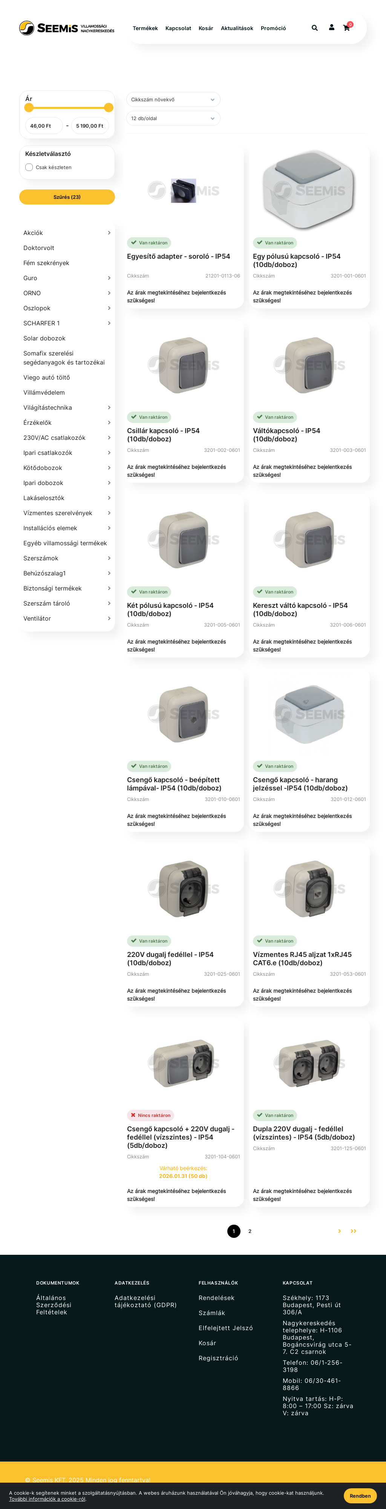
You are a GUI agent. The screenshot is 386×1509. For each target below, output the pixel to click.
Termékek (145, 28)
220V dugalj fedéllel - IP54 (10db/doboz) (170, 959)
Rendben (360, 1496)
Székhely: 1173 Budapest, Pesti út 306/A (312, 1305)
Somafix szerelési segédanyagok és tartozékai (64, 357)
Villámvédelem (44, 392)
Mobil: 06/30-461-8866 (312, 1384)
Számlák (212, 1313)
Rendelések (217, 1297)
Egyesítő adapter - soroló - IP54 (178, 256)
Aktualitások (237, 28)
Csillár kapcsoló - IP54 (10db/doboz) (163, 435)
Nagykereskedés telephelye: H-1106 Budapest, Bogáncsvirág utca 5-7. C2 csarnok (317, 1337)
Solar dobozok (44, 338)
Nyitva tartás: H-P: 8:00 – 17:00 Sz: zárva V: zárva (318, 1406)
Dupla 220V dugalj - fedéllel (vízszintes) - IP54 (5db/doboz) (304, 1133)
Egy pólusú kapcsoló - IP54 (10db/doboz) (297, 260)
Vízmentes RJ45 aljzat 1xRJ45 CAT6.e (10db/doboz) (302, 959)
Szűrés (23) (67, 197)
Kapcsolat (178, 28)
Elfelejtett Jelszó (226, 1328)
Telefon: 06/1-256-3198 (313, 1366)
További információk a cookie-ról (47, 1499)
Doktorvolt (38, 248)
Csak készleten (54, 167)
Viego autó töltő (46, 377)
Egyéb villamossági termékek (65, 543)
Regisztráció (219, 1358)
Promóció (273, 28)
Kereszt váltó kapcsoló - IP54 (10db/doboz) (300, 609)
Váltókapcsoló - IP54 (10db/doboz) (286, 435)
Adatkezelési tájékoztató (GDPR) (146, 1301)
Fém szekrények (46, 263)
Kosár (206, 28)
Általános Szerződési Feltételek (54, 1305)
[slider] (29, 107)
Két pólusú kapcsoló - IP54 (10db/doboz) (170, 609)
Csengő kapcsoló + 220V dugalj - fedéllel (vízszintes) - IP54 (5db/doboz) (180, 1137)
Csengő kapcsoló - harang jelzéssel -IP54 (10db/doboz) (300, 784)
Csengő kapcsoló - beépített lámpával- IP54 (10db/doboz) (174, 784)
